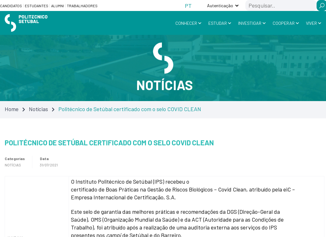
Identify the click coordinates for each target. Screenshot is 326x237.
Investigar (249, 23)
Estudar (217, 23)
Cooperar (284, 23)
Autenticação (220, 5)
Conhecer (186, 23)
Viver (311, 23)
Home (12, 108)
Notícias (38, 108)
